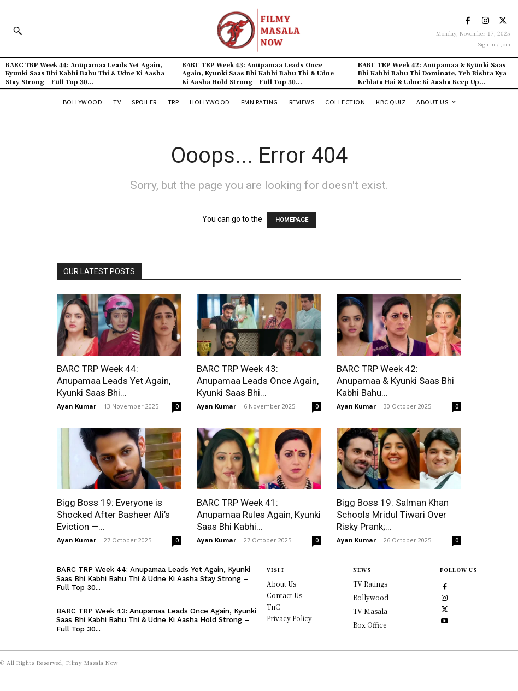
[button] (17, 30)
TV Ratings (370, 583)
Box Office (369, 624)
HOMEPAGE (291, 219)
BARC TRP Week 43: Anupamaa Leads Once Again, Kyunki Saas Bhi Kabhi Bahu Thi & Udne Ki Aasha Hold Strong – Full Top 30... (258, 73)
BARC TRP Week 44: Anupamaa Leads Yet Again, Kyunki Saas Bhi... (113, 380)
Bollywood (370, 597)
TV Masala (370, 611)
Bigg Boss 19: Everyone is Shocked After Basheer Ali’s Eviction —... (113, 514)
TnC (273, 606)
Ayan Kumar (76, 406)
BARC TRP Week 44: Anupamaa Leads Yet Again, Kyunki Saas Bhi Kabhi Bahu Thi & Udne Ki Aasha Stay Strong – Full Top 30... (84, 73)
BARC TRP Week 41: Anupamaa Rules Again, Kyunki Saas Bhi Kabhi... (259, 514)
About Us (281, 583)
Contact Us (284, 595)
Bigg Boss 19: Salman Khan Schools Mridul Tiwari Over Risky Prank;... (393, 514)
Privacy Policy (289, 618)
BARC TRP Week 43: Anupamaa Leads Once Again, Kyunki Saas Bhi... (258, 380)
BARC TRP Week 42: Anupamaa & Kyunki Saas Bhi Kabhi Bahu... (395, 380)
